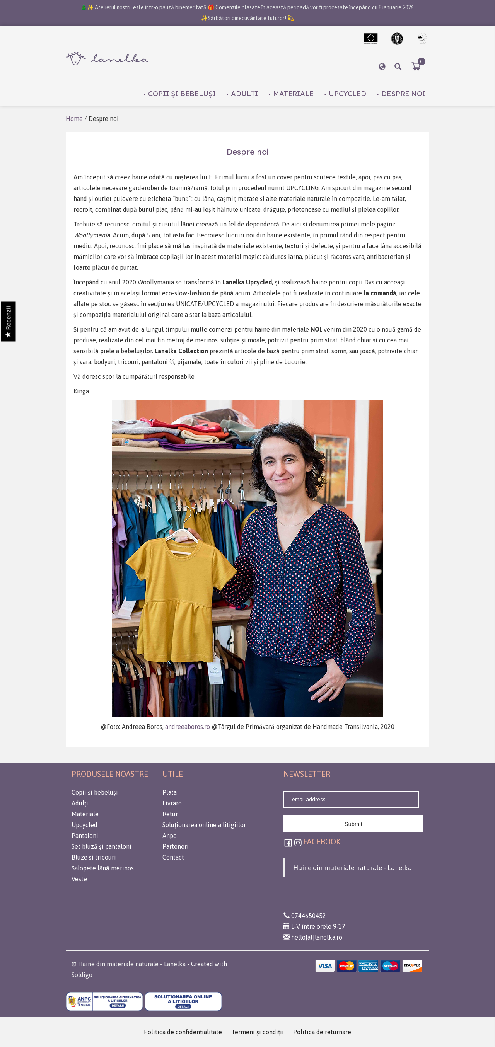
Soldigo (82, 974)
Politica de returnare (322, 1031)
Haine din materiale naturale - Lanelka (352, 868)
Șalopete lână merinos (103, 868)
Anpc (169, 835)
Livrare (172, 803)
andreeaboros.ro (187, 726)
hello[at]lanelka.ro (312, 937)
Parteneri (175, 846)
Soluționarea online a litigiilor (204, 824)
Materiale (291, 93)
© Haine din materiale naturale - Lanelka (129, 963)
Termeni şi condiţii (257, 1031)
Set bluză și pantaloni (101, 846)
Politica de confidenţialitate (183, 1031)
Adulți (242, 93)
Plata (169, 792)
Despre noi (400, 93)
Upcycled (345, 93)
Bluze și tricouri (94, 857)
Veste (79, 878)
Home (74, 118)
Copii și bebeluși (179, 93)
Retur (170, 813)
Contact (173, 857)
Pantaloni (85, 835)
